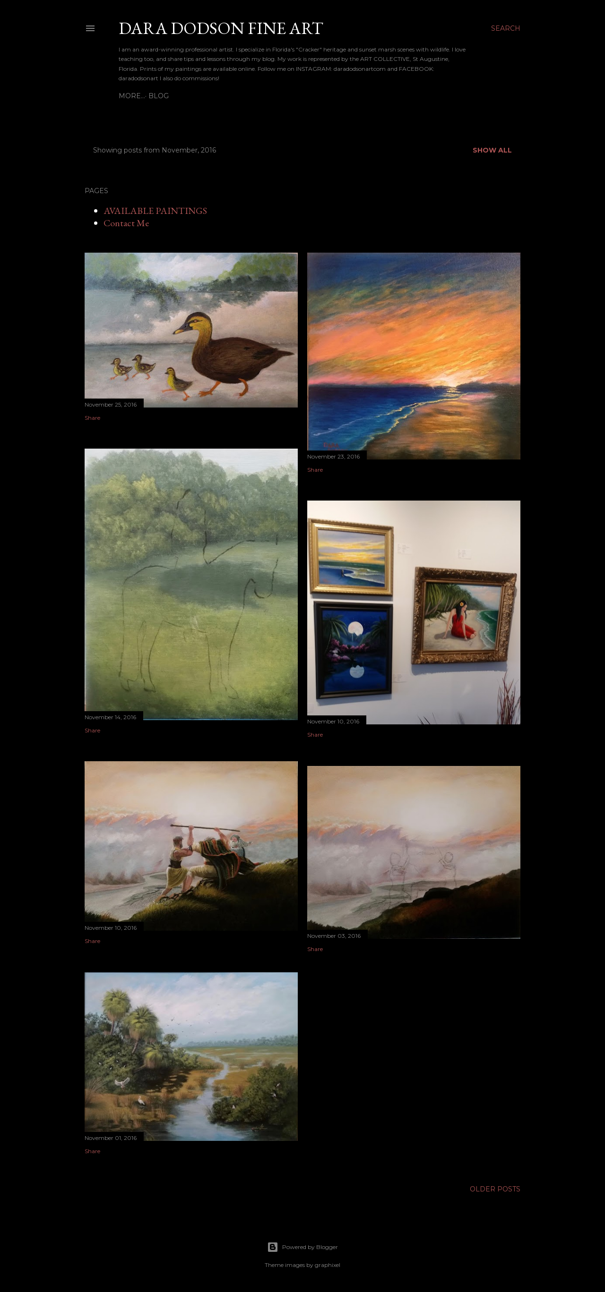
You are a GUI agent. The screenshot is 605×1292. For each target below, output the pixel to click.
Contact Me (126, 223)
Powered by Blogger (302, 1247)
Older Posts (495, 1189)
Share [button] (92, 417)
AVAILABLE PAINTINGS (155, 210)
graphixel (327, 1264)
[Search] (505, 28)
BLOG (132, 96)
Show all (492, 150)
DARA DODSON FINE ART (221, 28)
